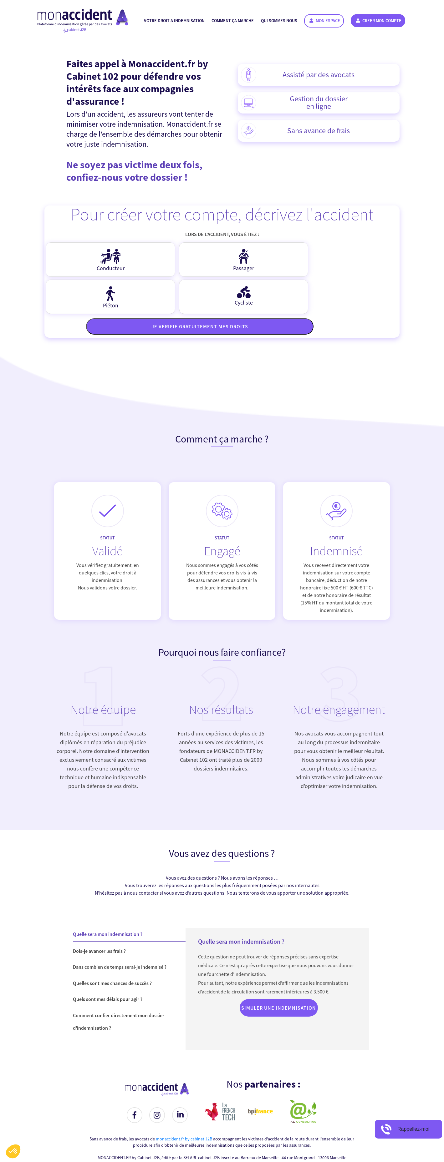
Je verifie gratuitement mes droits (224, 289)
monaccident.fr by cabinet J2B (184, 1101)
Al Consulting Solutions (303, 1152)
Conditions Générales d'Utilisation (242, 1139)
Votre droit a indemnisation (174, 20)
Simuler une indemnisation (278, 970)
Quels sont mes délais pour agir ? (107, 962)
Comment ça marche (233, 20)
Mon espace (324, 20)
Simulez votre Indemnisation (174, 1139)
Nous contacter (124, 1139)
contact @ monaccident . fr (246, 1126)
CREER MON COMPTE (378, 20)
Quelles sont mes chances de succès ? (112, 946)
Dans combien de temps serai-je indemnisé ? (119, 930)
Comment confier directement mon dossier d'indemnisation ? (118, 984)
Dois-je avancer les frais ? (99, 914)
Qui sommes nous (279, 20)
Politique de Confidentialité (308, 1139)
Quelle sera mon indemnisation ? (107, 897)
